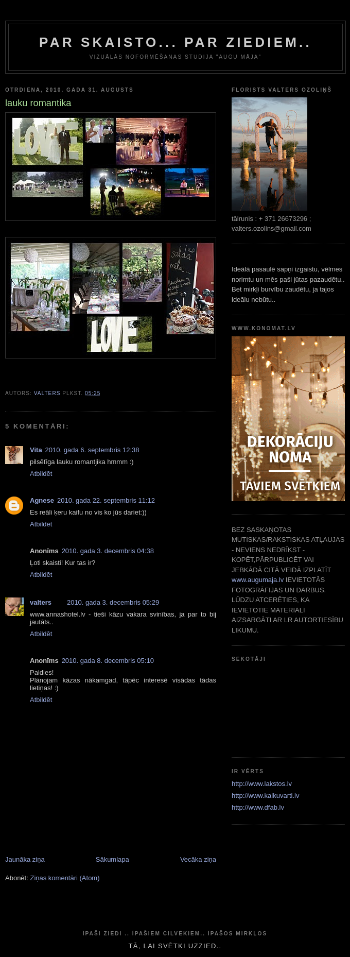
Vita (36, 450)
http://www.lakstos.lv (262, 784)
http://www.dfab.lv (258, 807)
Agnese (42, 500)
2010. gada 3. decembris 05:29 (113, 602)
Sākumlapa (112, 859)
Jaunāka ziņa (25, 859)
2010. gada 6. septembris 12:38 (92, 450)
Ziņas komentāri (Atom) (64, 878)
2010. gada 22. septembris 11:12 (106, 500)
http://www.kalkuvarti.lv (266, 795)
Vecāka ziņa (198, 859)
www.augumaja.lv (258, 580)
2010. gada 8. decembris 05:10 (108, 660)
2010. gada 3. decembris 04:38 (108, 551)
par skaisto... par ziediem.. (175, 42)
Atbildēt (41, 473)
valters (40, 602)
